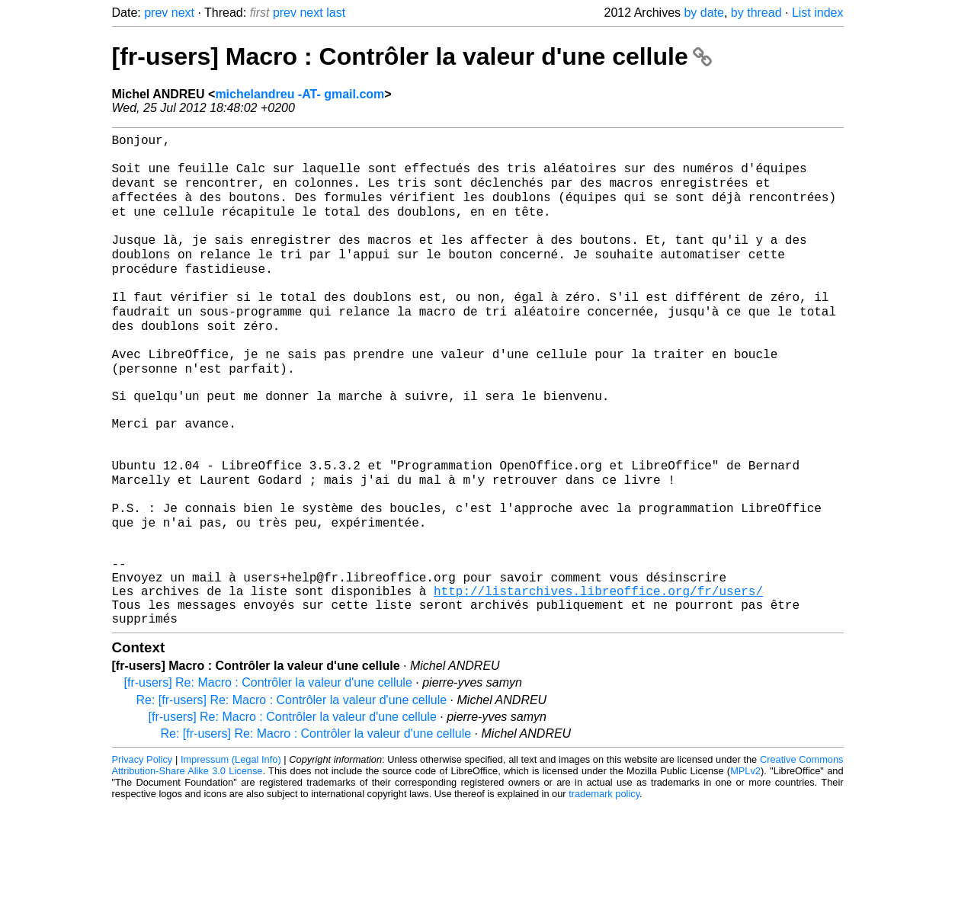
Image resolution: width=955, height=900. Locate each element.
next (182, 12)
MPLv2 (745, 865)
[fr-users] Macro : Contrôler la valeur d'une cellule (412, 56)
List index (818, 12)
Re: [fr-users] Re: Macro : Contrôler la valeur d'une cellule (291, 794)
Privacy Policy (142, 854)
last (335, 12)
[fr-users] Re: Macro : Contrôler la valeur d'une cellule (268, 776)
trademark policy (604, 888)
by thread (756, 12)
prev (156, 12)
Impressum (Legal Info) (231, 854)
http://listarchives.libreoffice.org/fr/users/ (598, 679)
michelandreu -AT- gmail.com (299, 94)
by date (703, 12)
